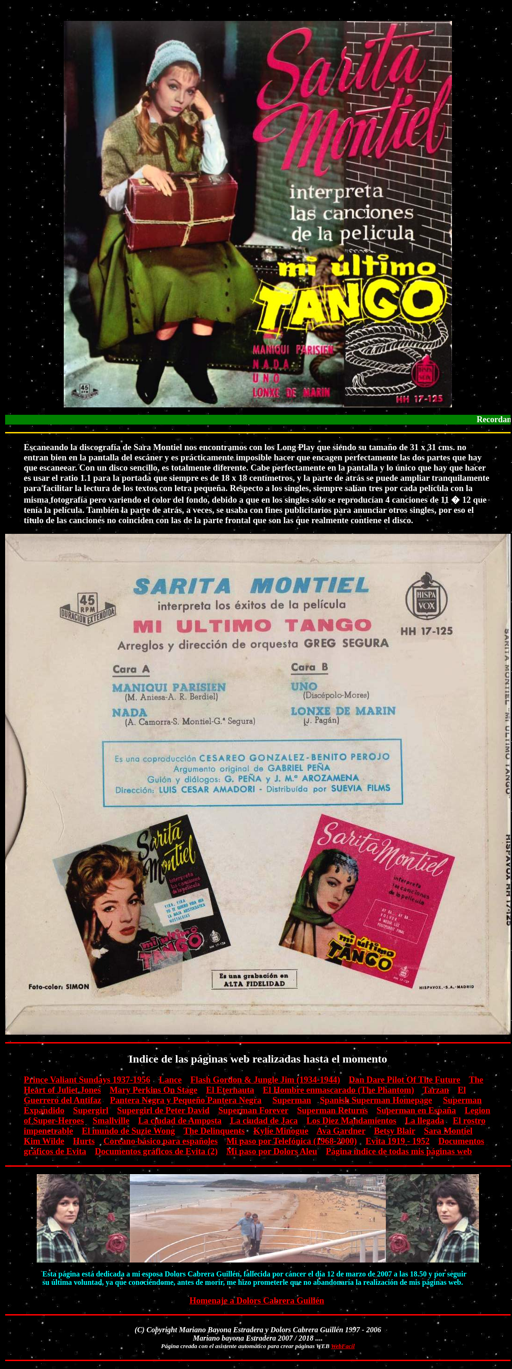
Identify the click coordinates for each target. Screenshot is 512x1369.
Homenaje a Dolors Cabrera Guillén (256, 1300)
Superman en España (416, 1110)
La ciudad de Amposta (180, 1120)
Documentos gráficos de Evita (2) (156, 1151)
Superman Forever (253, 1110)
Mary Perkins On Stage (153, 1090)
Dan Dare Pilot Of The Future (404, 1079)
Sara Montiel (448, 1131)
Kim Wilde (44, 1141)
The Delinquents (213, 1131)
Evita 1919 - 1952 (397, 1141)
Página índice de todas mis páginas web (399, 1151)
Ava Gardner (341, 1131)
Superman (291, 1100)
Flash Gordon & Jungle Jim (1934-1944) (265, 1079)
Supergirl (90, 1110)
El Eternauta (230, 1090)
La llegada (424, 1120)
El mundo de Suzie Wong (128, 1131)
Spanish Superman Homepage (376, 1100)
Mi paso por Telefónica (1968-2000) (291, 1141)
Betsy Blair (395, 1131)
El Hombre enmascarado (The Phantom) (338, 1090)
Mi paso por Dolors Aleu (271, 1151)
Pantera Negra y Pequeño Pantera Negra (186, 1100)
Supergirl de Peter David (163, 1110)
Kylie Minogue (281, 1131)
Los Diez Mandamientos (351, 1120)
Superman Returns (332, 1110)
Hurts (84, 1141)
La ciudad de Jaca (264, 1120)
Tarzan (436, 1090)
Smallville (111, 1120)
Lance (170, 1079)
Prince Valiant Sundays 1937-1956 (87, 1079)
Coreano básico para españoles (160, 1141)
